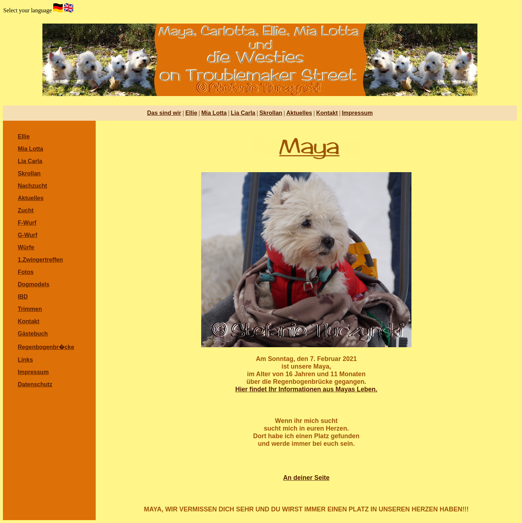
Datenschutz (35, 384)
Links (25, 360)
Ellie (191, 113)
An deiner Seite (306, 477)
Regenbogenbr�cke (46, 347)
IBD (23, 297)
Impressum (357, 113)
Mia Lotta (214, 113)
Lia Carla (243, 113)
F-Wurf (27, 223)
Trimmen (30, 309)
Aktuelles (299, 113)
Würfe (26, 247)
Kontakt (327, 113)
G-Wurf (27, 235)
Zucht (26, 210)
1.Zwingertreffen (40, 260)
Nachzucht (32, 186)
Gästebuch (33, 334)
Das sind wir (164, 113)
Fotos (26, 272)
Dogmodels (33, 284)
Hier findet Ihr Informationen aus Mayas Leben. (306, 389)
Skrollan (270, 113)
